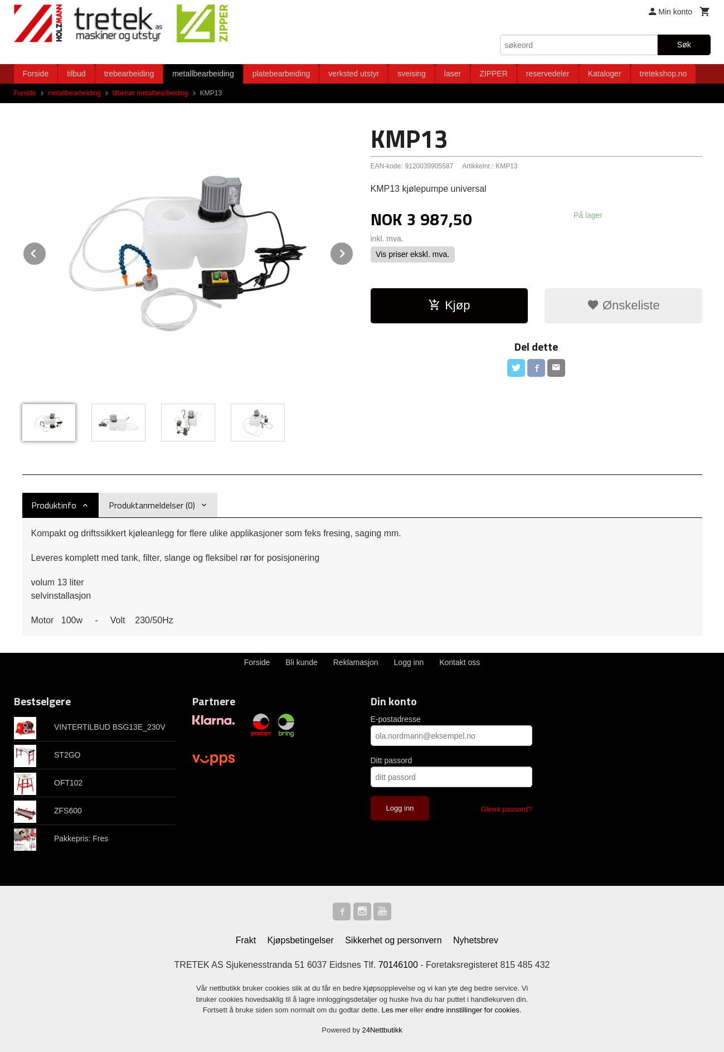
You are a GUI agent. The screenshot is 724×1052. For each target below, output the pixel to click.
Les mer (396, 1010)
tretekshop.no (663, 73)
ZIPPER (493, 73)
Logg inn (409, 662)
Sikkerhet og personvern (393, 940)
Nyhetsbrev (475, 940)
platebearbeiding (281, 73)
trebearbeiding (129, 73)
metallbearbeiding (203, 73)
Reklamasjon (355, 662)
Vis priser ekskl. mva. (412, 254)
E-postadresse (396, 719)
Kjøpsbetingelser (301, 940)
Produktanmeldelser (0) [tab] (152, 505)
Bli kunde (301, 662)
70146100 (398, 964)
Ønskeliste (623, 305)
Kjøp (449, 305)
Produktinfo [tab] (53, 505)
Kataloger (604, 73)
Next (353, 252)
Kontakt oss (459, 662)
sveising (411, 73)
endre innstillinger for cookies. (473, 1010)
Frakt (246, 940)
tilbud (76, 73)
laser (452, 73)
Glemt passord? (506, 809)
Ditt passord (391, 760)
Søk (684, 44)
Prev (46, 252)
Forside (36, 73)
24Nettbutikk (382, 1030)
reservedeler (548, 73)
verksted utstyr (353, 73)
